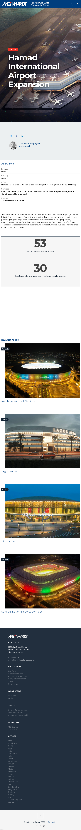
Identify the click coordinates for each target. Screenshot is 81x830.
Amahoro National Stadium (18, 401)
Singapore (12, 789)
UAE (10, 797)
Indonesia (12, 753)
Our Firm (12, 671)
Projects (11, 698)
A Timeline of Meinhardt (18, 676)
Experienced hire (15, 712)
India (10, 751)
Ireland (11, 756)
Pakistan (12, 779)
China (10, 746)
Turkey (11, 795)
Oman (11, 777)
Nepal (10, 774)
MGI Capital (13, 727)
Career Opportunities (17, 710)
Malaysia (12, 766)
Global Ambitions (15, 674)
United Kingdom (15, 800)
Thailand (11, 792)
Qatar (10, 784)
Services (12, 696)
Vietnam (12, 802)
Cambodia (12, 743)
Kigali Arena (8, 541)
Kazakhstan (13, 761)
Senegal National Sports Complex (21, 611)
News (10, 681)
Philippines (13, 782)
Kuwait (11, 764)
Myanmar (12, 771)
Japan (10, 759)
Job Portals (13, 729)
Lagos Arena (9, 471)
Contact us (13, 684)
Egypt (10, 748)
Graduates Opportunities (19, 715)
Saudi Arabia (13, 787)
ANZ (10, 741)
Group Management (17, 679)
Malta (10, 769)
